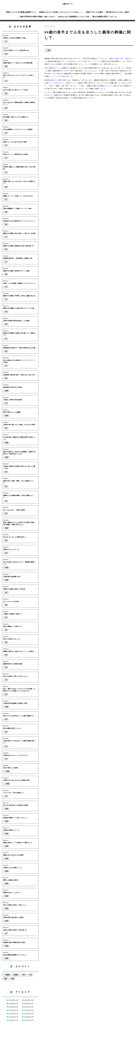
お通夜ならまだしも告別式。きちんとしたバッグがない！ (60, 12)
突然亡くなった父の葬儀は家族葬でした (21, 12)
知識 (12, 979)
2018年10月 (29, 1020)
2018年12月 (28, 1017)
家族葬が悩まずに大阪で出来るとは (57, 80)
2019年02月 (29, 1013)
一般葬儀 (7, 975)
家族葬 (16, 975)
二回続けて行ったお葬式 (94, 12)
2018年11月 (13, 1020)
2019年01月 (13, 1017)
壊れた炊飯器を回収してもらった (104, 16)
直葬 (5, 979)
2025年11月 (28, 1007)
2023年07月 (29, 1010)
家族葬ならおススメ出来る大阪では (112, 86)
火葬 (48, 50)
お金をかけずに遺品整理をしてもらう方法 (73, 16)
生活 (30, 975)
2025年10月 (13, 1010)
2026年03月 (29, 1000)
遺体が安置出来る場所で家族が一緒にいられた (37, 16)
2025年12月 (13, 1007)
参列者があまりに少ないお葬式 (117, 12)
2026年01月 (29, 1003)
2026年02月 (13, 1003)
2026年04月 (14, 1000)
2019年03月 (13, 1013)
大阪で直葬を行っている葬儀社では (57, 68)
